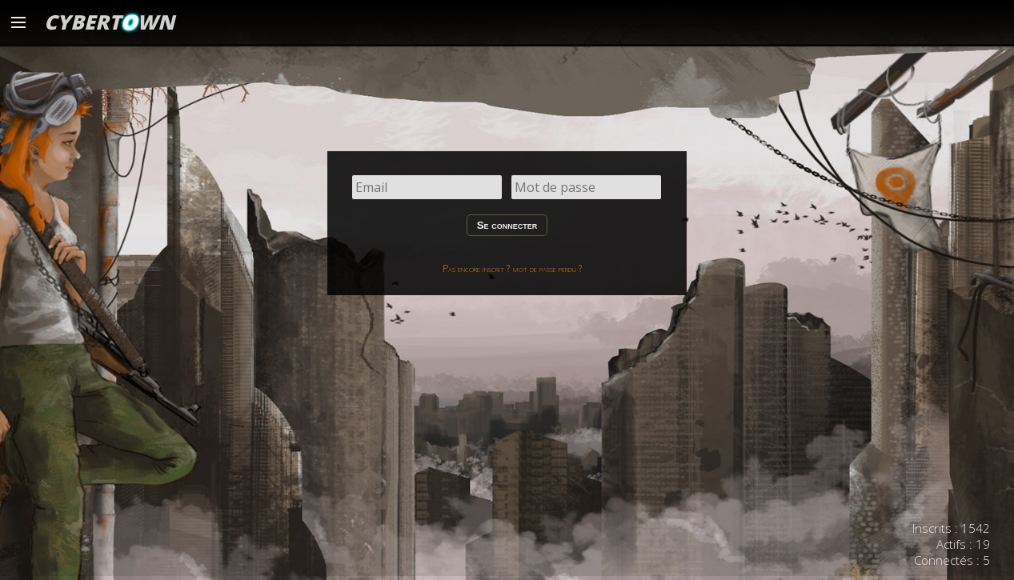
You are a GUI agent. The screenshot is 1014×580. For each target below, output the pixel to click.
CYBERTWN (109, 21)
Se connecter (507, 225)
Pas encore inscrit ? (476, 268)
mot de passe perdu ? (547, 268)
